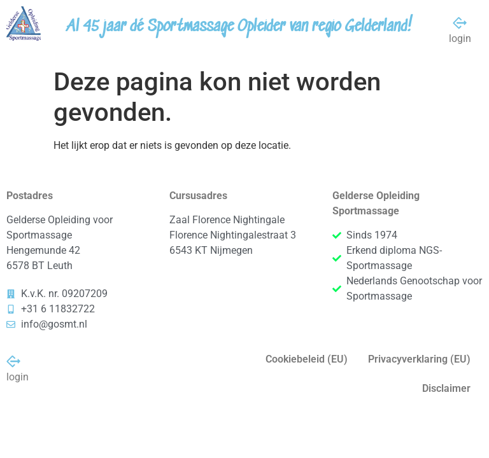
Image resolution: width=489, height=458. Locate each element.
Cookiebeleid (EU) (307, 359)
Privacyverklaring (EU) (419, 359)
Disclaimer (446, 388)
